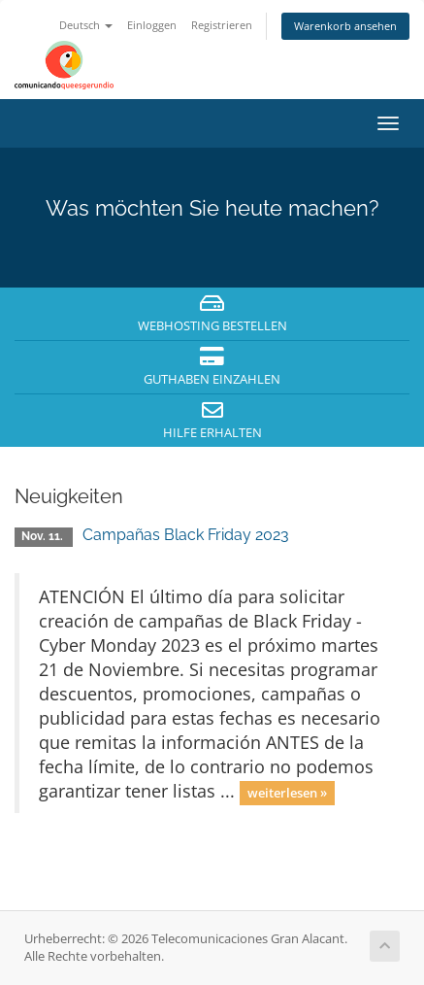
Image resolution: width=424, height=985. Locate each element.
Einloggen (152, 24)
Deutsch (86, 24)
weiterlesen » (287, 792)
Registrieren (221, 24)
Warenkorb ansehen (345, 25)
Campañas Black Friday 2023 (185, 535)
